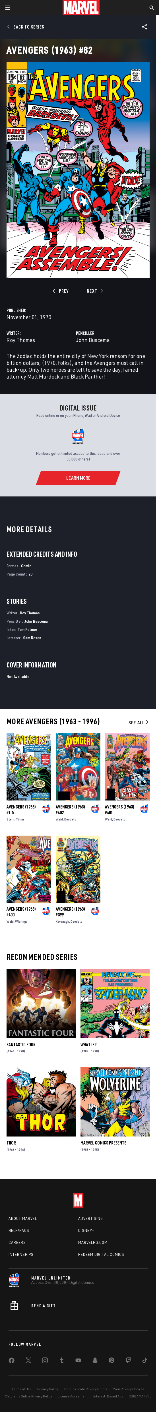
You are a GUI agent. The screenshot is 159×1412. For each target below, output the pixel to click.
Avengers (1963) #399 (70, 912)
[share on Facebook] (12, 1362)
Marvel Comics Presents (103, 1143)
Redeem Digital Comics (101, 1254)
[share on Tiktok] (145, 1361)
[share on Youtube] (78, 1361)
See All (139, 722)
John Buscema (93, 340)
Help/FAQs (19, 1230)
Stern (11, 819)
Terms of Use (22, 1389)
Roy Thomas (21, 340)
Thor (11, 1143)
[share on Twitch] (128, 1361)
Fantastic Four (21, 1044)
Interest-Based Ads (108, 1396)
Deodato (70, 819)
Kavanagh (62, 921)
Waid (59, 819)
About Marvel (23, 1218)
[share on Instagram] (45, 1361)
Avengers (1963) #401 (119, 809)
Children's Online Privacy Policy (28, 1396)
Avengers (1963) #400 (21, 912)
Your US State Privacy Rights (85, 1389)
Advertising (90, 1218)
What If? (88, 1044)
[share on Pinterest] (111, 1361)
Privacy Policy (47, 1389)
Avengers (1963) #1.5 (21, 809)
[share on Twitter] (28, 1361)
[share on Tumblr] (62, 1361)
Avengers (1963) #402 (70, 809)
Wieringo (21, 921)
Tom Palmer (27, 629)
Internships (21, 1254)
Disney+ (86, 1230)
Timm (20, 819)
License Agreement (73, 1396)
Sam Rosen (32, 637)
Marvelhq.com (93, 1242)
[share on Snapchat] (95, 1361)
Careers (17, 1242)
